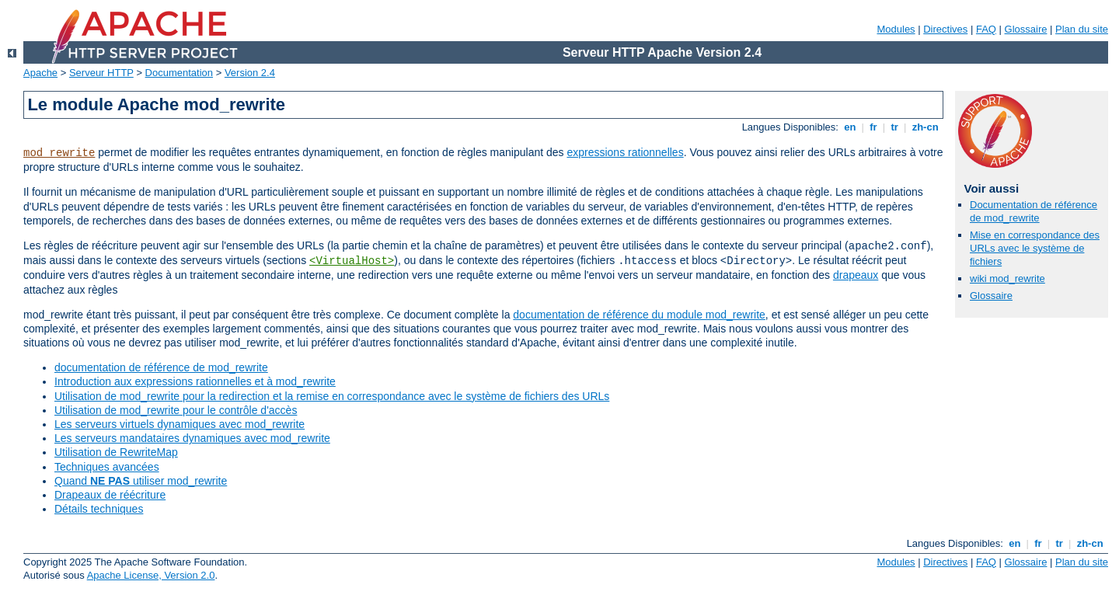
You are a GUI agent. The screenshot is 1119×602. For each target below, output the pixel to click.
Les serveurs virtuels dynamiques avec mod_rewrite (179, 424)
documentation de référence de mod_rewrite (161, 367)
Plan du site (1081, 29)
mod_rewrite (59, 153)
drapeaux (855, 275)
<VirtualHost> (351, 261)
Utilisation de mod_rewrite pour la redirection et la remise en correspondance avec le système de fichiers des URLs (331, 396)
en (850, 127)
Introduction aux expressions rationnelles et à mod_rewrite (195, 381)
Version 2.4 (250, 72)
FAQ (986, 29)
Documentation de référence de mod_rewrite (1033, 211)
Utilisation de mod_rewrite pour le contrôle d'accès (175, 410)
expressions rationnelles (624, 152)
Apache (40, 72)
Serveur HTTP (101, 72)
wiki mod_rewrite (1007, 278)
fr (873, 127)
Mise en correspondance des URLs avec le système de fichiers (1035, 248)
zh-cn (925, 127)
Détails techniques (98, 509)
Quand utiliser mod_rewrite (140, 481)
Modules (896, 29)
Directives (945, 29)
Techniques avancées (106, 467)
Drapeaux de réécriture (110, 495)
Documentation (179, 72)
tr (894, 127)
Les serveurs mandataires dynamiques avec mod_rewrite (192, 438)
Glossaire (1026, 29)
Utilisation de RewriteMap (116, 452)
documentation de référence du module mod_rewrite (639, 314)
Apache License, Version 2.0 (151, 575)
